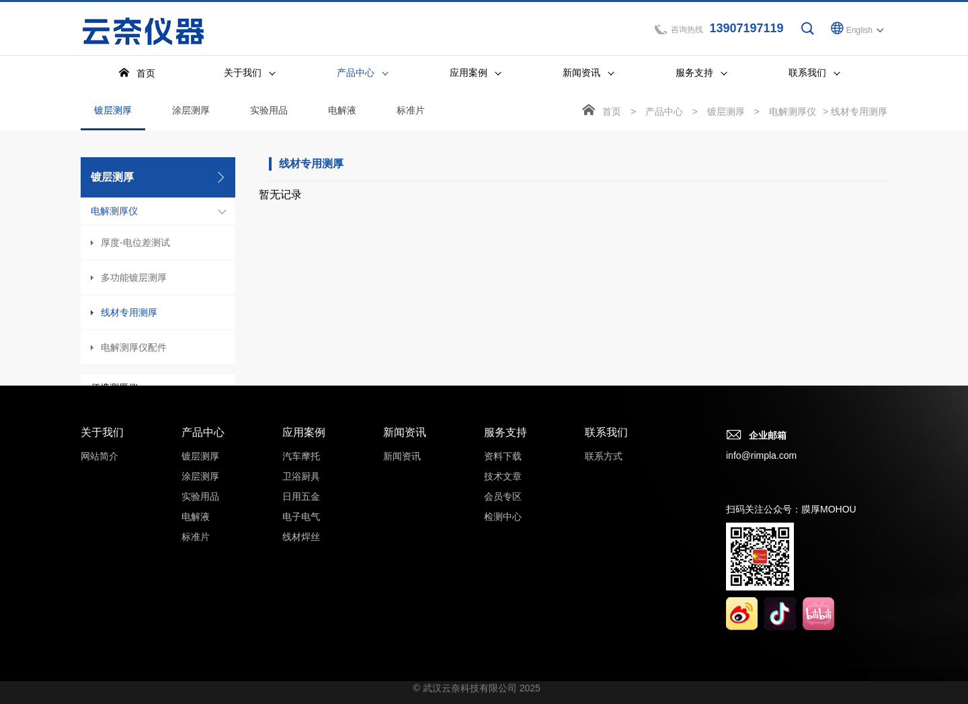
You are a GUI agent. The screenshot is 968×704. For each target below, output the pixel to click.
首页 (611, 113)
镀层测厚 (113, 119)
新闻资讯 (404, 447)
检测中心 (503, 531)
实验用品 (269, 112)
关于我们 (102, 447)
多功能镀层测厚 (134, 279)
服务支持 (505, 447)
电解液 (342, 112)
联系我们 (606, 447)
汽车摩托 (301, 471)
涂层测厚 (191, 112)
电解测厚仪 (114, 213)
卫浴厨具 (301, 491)
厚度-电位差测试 (135, 244)
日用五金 (301, 511)
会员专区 (503, 511)
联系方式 (603, 471)
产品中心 (664, 113)
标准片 (411, 112)
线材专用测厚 (129, 314)
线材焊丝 (301, 551)
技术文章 (503, 491)
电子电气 (301, 531)
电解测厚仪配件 (134, 349)
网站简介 (99, 471)
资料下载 (503, 471)
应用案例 (303, 447)
